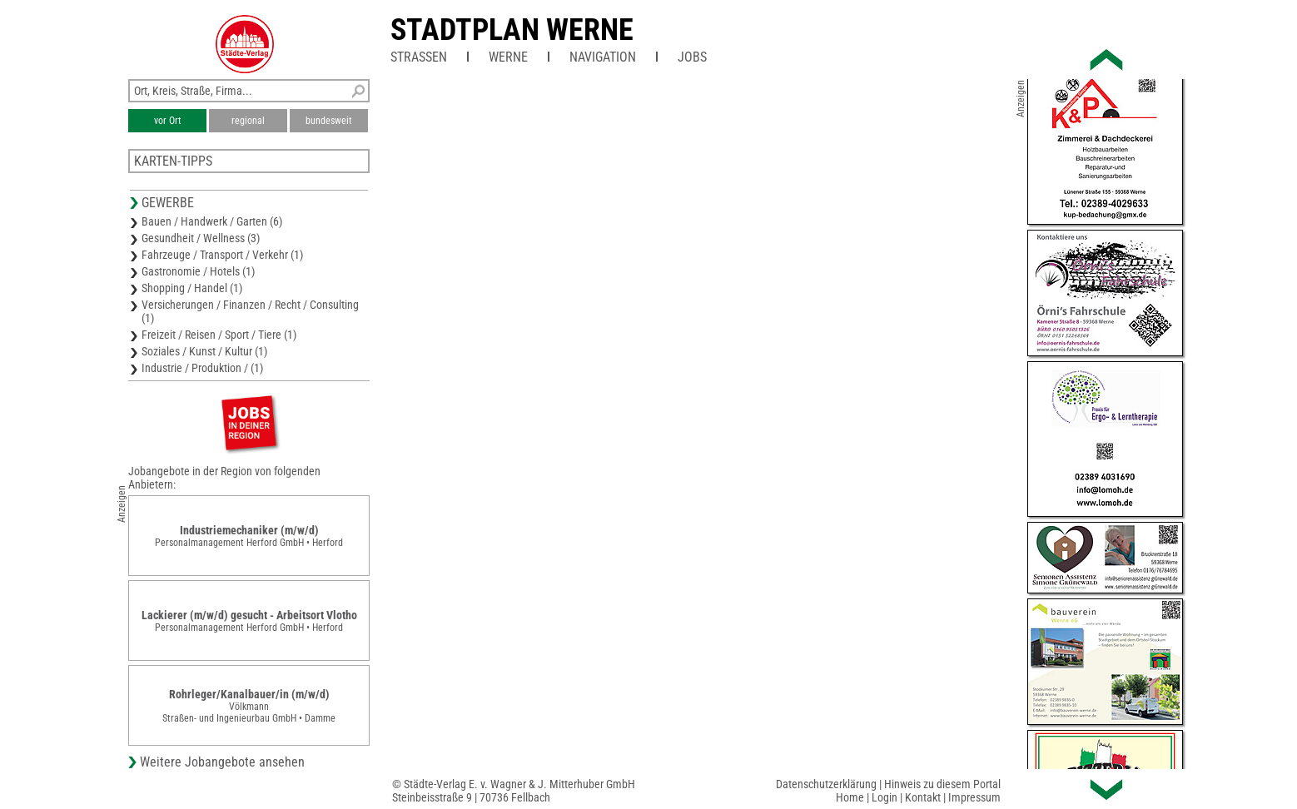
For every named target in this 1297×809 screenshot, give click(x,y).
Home (850, 797)
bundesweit (329, 121)
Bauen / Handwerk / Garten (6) (212, 221)
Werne (508, 57)
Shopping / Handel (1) (192, 288)
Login (884, 797)
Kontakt (923, 797)
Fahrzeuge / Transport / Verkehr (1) (222, 254)
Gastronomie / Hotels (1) (198, 271)
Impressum (974, 797)
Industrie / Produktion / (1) (202, 368)
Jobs (692, 57)
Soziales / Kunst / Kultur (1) (204, 351)
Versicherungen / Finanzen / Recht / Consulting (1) (250, 311)
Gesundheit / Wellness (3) (201, 238)
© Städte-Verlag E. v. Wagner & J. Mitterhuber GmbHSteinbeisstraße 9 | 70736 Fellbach (513, 790)
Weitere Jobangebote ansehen (222, 762)
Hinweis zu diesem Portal (942, 784)
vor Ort (167, 121)
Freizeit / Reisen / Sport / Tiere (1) (219, 334)
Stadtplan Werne (512, 29)
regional (248, 121)
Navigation (602, 57)
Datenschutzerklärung (826, 784)
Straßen (418, 57)
